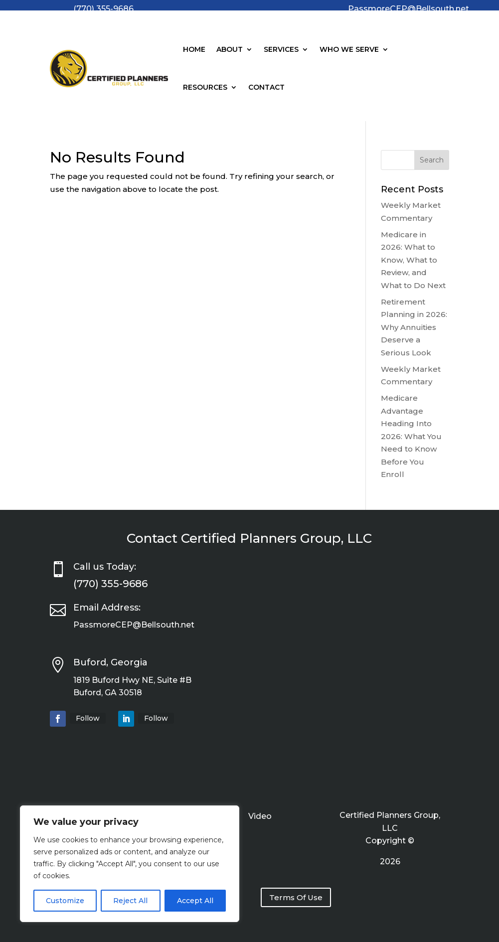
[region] (129, 863)
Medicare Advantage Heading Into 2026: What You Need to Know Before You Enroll (411, 436)
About (229, 49)
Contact (266, 87)
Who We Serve (349, 49)
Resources (205, 87)
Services (281, 49)
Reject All (130, 900)
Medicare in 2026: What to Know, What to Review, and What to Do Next (413, 260)
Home (194, 49)
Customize (65, 900)
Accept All (195, 900)
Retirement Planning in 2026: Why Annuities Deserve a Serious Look (414, 327)
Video (260, 817)
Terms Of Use (296, 897)
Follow (88, 718)
